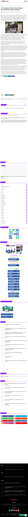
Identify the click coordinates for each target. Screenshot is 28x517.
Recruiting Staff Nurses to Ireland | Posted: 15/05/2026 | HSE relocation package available (13, 176)
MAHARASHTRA (14, 204)
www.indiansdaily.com (4, 75)
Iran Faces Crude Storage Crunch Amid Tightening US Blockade (13, 352)
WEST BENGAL (14, 223)
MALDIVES (14, 206)
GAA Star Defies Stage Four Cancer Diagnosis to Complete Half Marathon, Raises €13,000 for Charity (16, 341)
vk (21, 420)
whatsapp (8, 418)
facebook (8, 416)
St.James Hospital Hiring (8, 356)
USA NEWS (4, 5)
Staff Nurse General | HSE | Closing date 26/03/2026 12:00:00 (13, 395)
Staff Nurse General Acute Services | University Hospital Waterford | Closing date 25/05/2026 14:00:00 (15, 329)
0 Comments (25, 113)
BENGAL (14, 189)
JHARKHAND (14, 198)
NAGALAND (14, 212)
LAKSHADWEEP (14, 203)
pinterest (8, 420)
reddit (21, 418)
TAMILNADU (14, 218)
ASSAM (14, 184)
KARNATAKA (14, 200)
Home (1, 5)
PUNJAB (14, 215)
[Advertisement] (14, 152)
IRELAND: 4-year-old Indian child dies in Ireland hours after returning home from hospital (15, 404)
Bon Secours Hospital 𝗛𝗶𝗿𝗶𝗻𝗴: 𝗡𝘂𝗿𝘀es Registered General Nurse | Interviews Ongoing (15, 384)
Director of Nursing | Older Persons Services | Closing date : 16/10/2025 (14, 387)
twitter (21, 416)
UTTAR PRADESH (14, 221)
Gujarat (14, 192)
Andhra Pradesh (14, 187)
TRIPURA (14, 220)
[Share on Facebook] (5, 76)
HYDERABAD (14, 195)
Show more (25, 104)
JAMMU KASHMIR (14, 197)
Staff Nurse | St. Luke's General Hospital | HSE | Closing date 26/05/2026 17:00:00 (16, 360)
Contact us (14, 513)
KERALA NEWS (14, 201)
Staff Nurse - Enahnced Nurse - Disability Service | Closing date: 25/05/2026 (15, 336)
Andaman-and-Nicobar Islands (14, 186)
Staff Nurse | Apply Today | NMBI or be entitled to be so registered (14, 399)
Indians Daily (4, 376)
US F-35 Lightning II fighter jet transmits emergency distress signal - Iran (15, 344)
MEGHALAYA (14, 209)
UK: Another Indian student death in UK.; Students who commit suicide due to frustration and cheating (15, 392)
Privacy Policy (19, 513)
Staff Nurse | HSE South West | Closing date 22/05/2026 (12, 324)
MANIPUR (14, 207)
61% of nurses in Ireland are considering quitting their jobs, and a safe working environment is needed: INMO (16, 349)
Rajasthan (14, 217)
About (11, 513)
